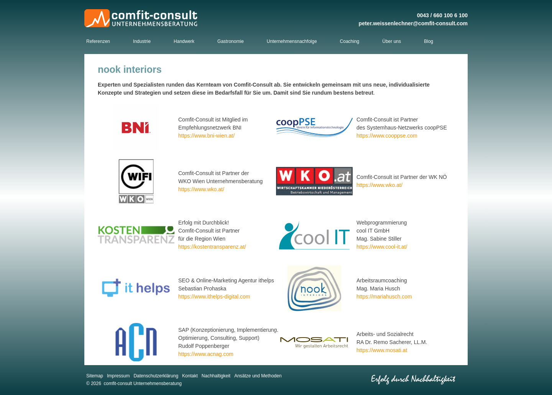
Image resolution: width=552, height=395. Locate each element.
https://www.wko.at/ (201, 189)
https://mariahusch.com (384, 296)
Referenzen (98, 41)
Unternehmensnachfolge (292, 41)
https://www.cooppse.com (386, 136)
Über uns (391, 41)
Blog (428, 41)
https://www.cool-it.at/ (381, 247)
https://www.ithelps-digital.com (214, 296)
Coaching (350, 41)
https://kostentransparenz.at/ (212, 247)
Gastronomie (230, 41)
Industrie (142, 41)
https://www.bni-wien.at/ (206, 136)
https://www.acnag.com (205, 354)
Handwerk (184, 41)
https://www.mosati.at (381, 350)
